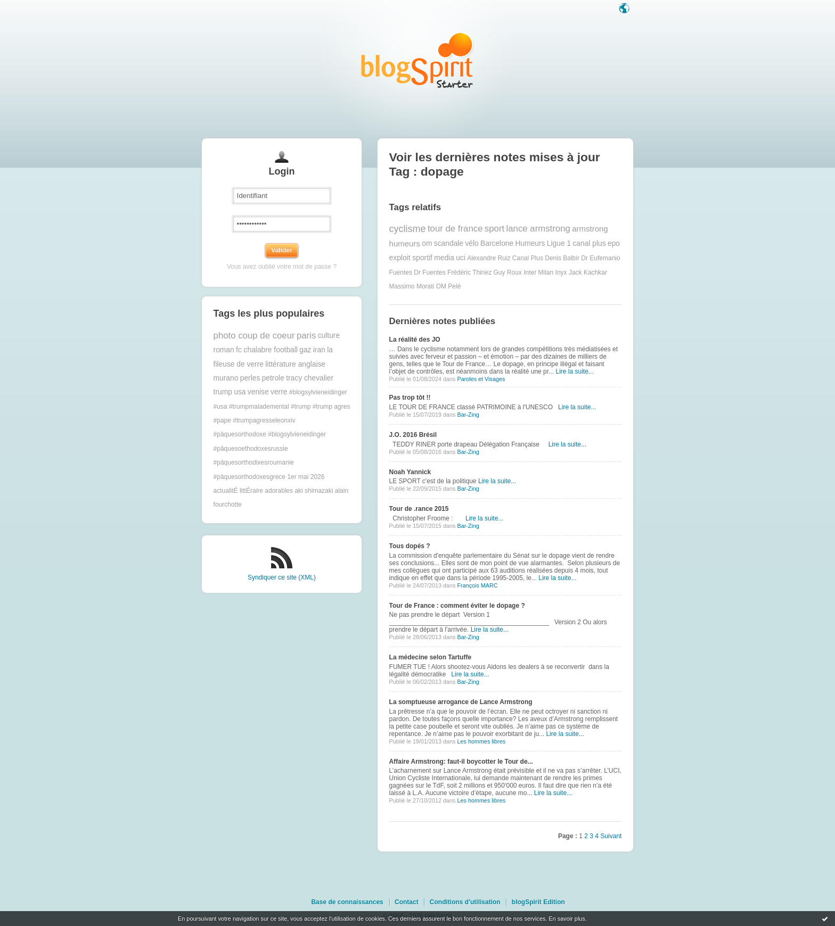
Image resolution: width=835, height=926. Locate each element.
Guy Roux (507, 272)
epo (614, 243)
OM (441, 286)
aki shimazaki (313, 490)
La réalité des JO (414, 339)
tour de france (455, 229)
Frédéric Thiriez (469, 272)
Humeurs (530, 243)
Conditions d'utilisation (465, 902)
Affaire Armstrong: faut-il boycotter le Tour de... (461, 761)
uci (460, 258)
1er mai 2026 (305, 477)
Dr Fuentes (429, 272)
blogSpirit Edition (538, 902)
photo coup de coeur (254, 335)
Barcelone (496, 243)
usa (239, 392)
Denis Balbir (562, 258)
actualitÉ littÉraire (238, 490)
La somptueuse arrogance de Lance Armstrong (461, 702)
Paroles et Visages (481, 379)
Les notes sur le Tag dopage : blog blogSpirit (417, 60)
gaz (305, 350)
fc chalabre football (267, 350)
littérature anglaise (295, 364)
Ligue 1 (559, 243)
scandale (448, 243)
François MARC (477, 585)
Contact (407, 902)
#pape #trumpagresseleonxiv (255, 420)
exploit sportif (410, 258)
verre (279, 392)
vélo (471, 243)
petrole (273, 378)
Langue (625, 9)
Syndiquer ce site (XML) (282, 577)
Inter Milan (538, 272)
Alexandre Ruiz (488, 258)
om (427, 243)
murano (226, 378)
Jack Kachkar (588, 272)
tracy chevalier (309, 378)
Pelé (454, 286)
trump (223, 392)
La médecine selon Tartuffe (430, 657)
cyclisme (407, 229)
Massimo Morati (412, 286)
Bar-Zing (468, 414)
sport (494, 229)
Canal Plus (527, 258)
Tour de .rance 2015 (419, 508)
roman (224, 350)
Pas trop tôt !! (410, 397)
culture (329, 336)
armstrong (590, 228)
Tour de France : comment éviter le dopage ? (457, 605)
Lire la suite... (574, 371)
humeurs (404, 243)
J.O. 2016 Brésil (413, 435)
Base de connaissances (347, 902)
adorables (279, 490)
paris (306, 335)
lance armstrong (538, 229)
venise (258, 392)
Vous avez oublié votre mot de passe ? (282, 266)
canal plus (588, 243)
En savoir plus (567, 918)
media (444, 258)
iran (319, 350)
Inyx (561, 272)
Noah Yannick (410, 472)
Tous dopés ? (409, 546)
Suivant (610, 836)
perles (250, 378)
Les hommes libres (481, 741)
